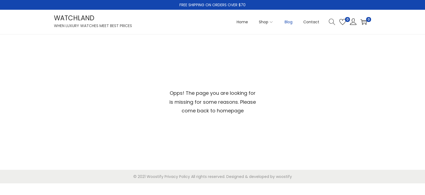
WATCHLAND (74, 18)
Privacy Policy (177, 176)
